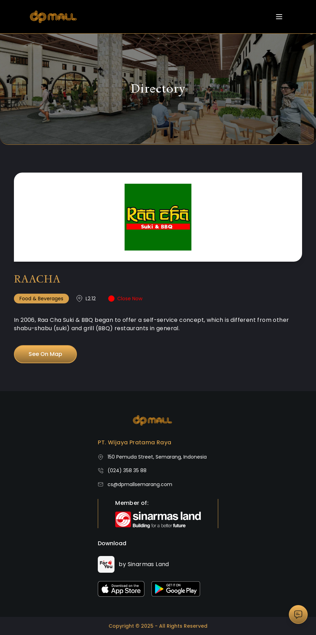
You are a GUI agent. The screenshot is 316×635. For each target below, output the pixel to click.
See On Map (45, 354)
